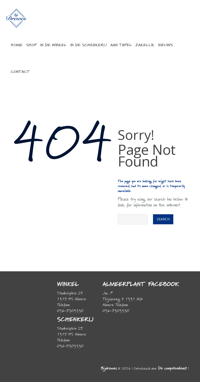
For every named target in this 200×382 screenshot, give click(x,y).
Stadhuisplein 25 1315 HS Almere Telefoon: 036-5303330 (71, 302)
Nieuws (165, 45)
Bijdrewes (109, 368)
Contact (20, 72)
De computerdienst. (172, 368)
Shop (31, 45)
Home (17, 45)
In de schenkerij (88, 45)
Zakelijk (145, 45)
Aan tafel (121, 45)
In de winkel (53, 45)
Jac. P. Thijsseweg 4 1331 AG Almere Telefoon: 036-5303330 (122, 302)
